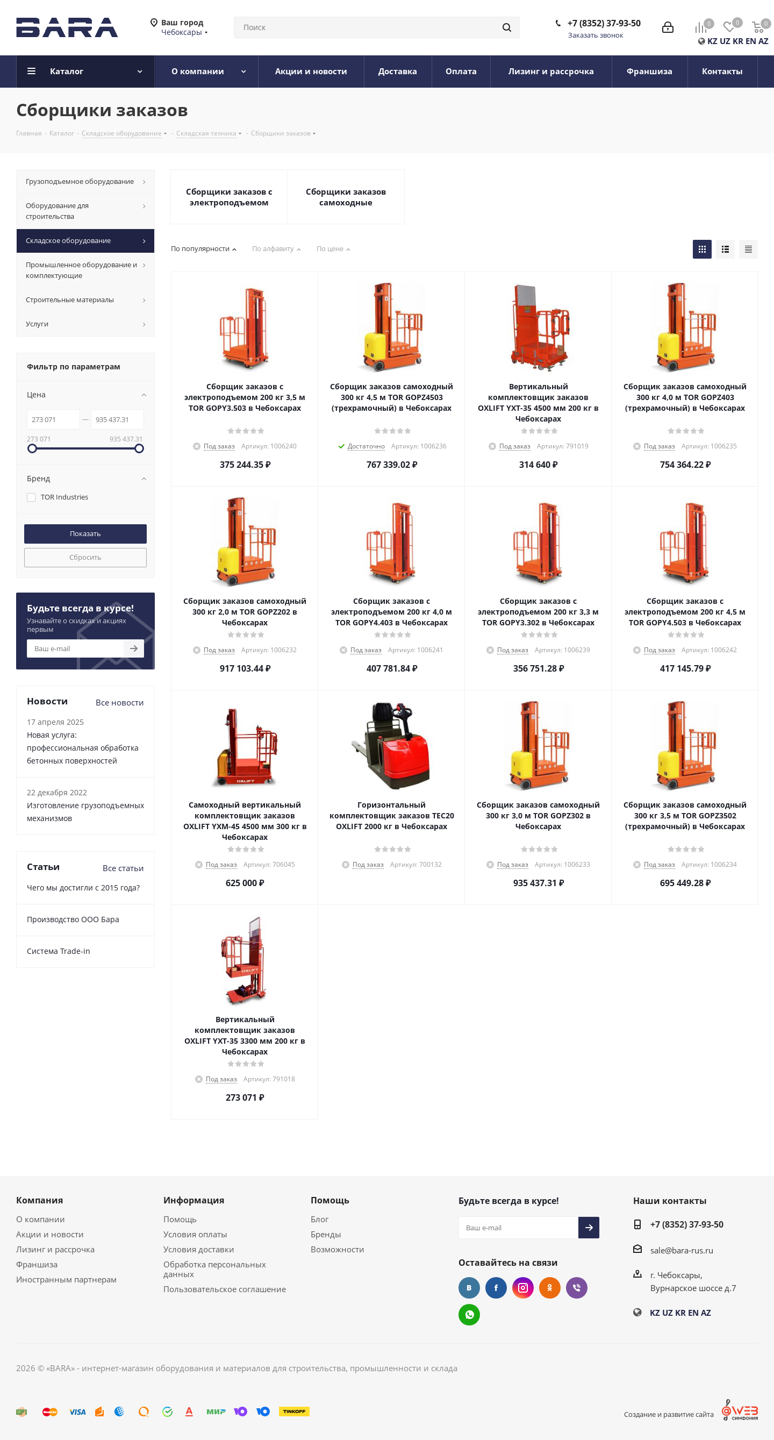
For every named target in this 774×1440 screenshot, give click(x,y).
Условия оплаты (195, 1234)
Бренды (326, 1234)
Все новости (120, 702)
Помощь (180, 1219)
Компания (39, 1200)
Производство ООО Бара (73, 919)
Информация (193, 1200)
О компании (40, 1219)
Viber (576, 1288)
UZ (725, 40)
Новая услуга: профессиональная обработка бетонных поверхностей (83, 748)
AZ (763, 40)
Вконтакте (469, 1288)
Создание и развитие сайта (669, 1414)
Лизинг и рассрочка (55, 1249)
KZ (712, 40)
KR (738, 40)
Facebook (496, 1288)
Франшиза (37, 1264)
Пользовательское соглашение (224, 1289)
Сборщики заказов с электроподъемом (229, 197)
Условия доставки (198, 1249)
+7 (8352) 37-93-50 (604, 23)
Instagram (523, 1288)
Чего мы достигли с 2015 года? (83, 887)
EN (751, 40)
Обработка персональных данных (214, 1269)
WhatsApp (469, 1314)
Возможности (337, 1249)
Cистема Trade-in (58, 951)
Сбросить (85, 557)
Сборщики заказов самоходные (346, 197)
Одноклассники (550, 1288)
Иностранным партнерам (66, 1279)
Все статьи (123, 867)
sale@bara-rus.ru (681, 1250)
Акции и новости (50, 1234)
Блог (319, 1219)
